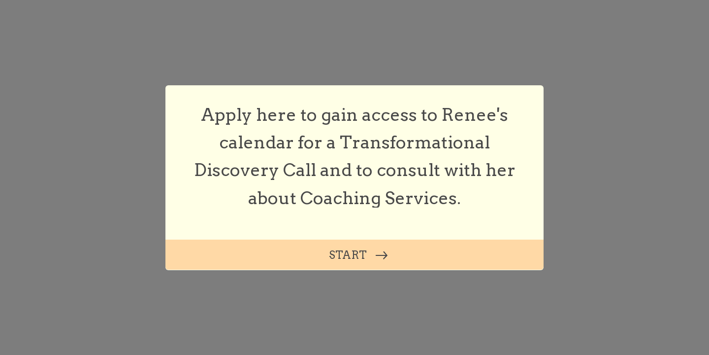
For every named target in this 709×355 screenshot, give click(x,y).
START (348, 254)
